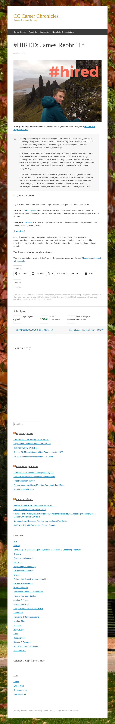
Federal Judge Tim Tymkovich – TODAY (87, 330)
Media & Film (19, 621)
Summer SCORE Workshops (25, 448)
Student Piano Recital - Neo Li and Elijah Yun (33, 505)
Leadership (18, 613)
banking (16, 545)
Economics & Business (23, 558)
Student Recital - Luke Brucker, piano (29, 509)
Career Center (19, 32)
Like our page (30, 210)
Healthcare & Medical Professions (35, 297)
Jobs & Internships (21, 604)
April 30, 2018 (19, 53)
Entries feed (18, 686)
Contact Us (44, 32)
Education (17, 562)
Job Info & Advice (57, 297)
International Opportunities (24, 596)
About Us (33, 32)
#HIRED (72, 297)
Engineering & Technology (24, 566)
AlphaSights (27, 316)
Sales (15, 634)
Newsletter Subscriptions (63, 32)
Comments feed (20, 690)
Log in (16, 682)
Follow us (28, 222)
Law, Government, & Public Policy (28, 608)
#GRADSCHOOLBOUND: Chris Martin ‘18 (33, 330)
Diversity (17, 554)
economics (27, 299)
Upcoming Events (24, 433)
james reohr (46, 299)
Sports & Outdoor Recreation (25, 646)
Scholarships (19, 638)
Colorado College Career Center (28, 660)
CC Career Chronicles (35, 16)
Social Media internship (23, 489)
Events (16, 575)
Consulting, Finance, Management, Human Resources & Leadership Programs (58, 295)
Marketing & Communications (26, 617)
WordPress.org (19, 694)
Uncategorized (19, 650)
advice (79, 297)
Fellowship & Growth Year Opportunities (30, 579)
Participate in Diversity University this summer (33, 456)
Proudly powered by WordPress (27, 710)
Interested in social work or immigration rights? (33, 472)
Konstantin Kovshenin (69, 710)
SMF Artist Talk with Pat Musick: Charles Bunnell (34, 525)
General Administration (23, 583)
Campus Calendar (24, 499)
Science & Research (22, 642)
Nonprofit (17, 625)
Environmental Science (23, 571)
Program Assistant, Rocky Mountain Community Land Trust (38, 485)
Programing (18, 629)
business (93, 297)
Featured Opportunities (27, 466)
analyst (86, 297)
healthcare (36, 299)
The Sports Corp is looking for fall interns (31, 439)
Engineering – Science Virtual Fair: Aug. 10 (32, 444)
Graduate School (20, 587)
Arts (15, 541)
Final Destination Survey (24, 481)
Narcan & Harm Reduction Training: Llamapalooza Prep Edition (40, 521)
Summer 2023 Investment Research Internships (34, 477)
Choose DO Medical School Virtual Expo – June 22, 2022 (38, 452)
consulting (17, 299)
